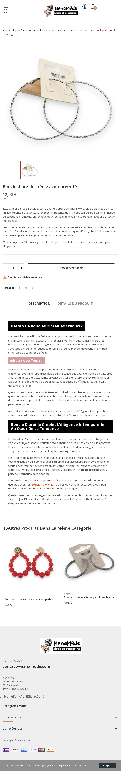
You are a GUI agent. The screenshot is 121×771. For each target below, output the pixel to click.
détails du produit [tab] (75, 303)
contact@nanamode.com (26, 666)
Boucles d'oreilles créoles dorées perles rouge (31, 599)
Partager (19, 287)
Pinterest (33, 287)
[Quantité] (13, 267)
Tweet (26, 287)
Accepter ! (107, 765)
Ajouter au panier (71, 267)
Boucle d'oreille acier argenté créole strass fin (90, 597)
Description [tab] (39, 303)
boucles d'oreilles (43, 484)
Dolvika (68, 594)
